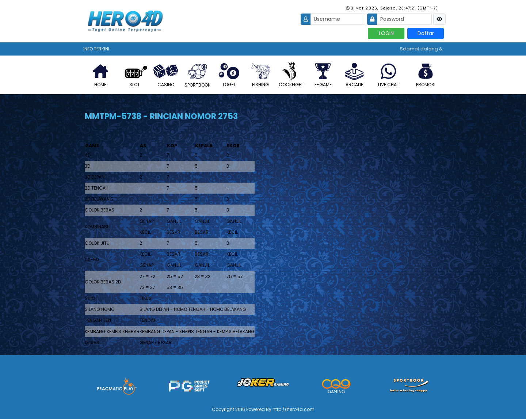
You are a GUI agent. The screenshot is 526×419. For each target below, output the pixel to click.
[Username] (337, 19)
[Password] (404, 19)
